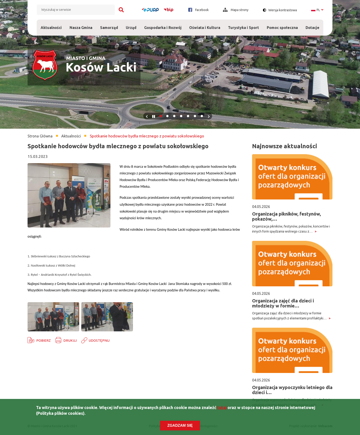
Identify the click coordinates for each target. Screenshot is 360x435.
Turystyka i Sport (243, 25)
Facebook (198, 10)
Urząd (131, 25)
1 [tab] (160, 116)
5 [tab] (188, 116)
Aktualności (51, 28)
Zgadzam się (180, 425)
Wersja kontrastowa (282, 10)
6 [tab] (195, 116)
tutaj (222, 407)
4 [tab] (181, 116)
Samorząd (109, 25)
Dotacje (312, 25)
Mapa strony (235, 10)
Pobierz (43, 340)
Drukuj (70, 340)
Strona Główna (40, 136)
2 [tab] (167, 116)
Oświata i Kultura (204, 25)
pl (317, 10)
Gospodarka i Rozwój (163, 25)
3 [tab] (174, 116)
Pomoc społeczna (282, 25)
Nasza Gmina (81, 25)
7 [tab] (202, 116)
